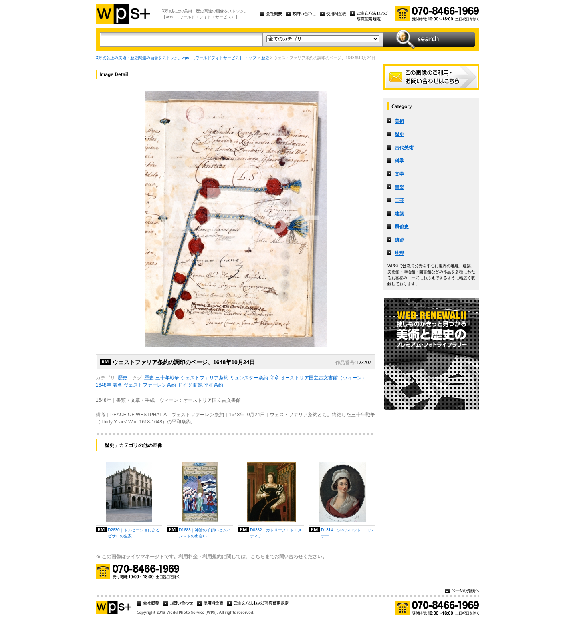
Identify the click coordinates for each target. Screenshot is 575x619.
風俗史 (402, 227)
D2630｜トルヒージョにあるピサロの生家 (134, 533)
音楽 (399, 187)
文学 (399, 174)
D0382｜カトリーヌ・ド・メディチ (276, 533)
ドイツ (185, 385)
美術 (399, 121)
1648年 (103, 385)
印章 (274, 378)
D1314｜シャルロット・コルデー (347, 533)
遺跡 (399, 240)
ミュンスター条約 (249, 378)
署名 (117, 385)
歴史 (265, 58)
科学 (399, 161)
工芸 (399, 200)
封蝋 (198, 385)
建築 (399, 213)
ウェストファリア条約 (204, 378)
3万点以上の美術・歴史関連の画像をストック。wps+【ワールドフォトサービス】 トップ (176, 58)
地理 (399, 253)
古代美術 (404, 147)
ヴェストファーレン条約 (149, 385)
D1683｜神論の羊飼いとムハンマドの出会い (205, 533)
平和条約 (213, 385)
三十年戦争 (167, 378)
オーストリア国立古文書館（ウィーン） (323, 378)
